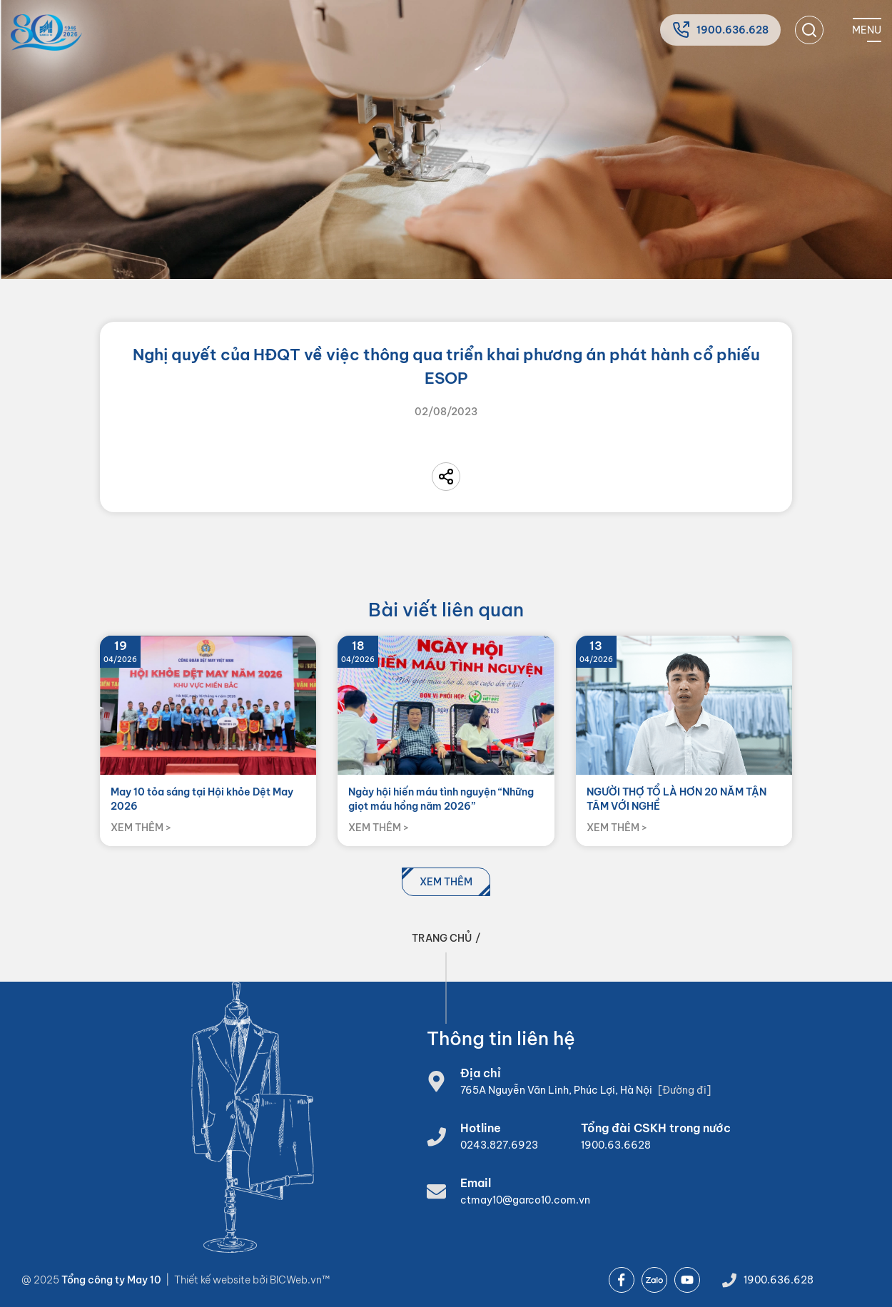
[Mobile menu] (866, 30)
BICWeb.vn (296, 1279)
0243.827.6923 (499, 1145)
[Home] (46, 32)
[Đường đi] (684, 1090)
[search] (809, 30)
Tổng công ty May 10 (111, 1279)
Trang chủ (442, 938)
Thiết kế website (213, 1279)
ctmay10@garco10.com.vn (525, 1200)
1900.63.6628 (616, 1145)
